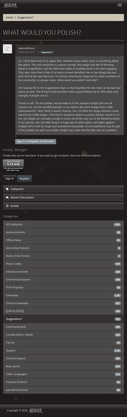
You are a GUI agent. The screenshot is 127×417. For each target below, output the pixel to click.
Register (34, 141)
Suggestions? (47, 52)
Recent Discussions (20, 197)
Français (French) (63, 382)
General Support (63, 358)
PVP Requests (63, 287)
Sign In (21, 141)
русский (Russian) (63, 390)
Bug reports (63, 366)
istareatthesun (26, 48)
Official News (63, 240)
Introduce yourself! (63, 272)
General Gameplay (63, 303)
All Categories (63, 224)
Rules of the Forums (63, 256)
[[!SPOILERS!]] (63, 311)
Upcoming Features (63, 248)
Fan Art (63, 343)
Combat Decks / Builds (63, 335)
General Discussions (63, 279)
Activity (12, 205)
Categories (15, 189)
